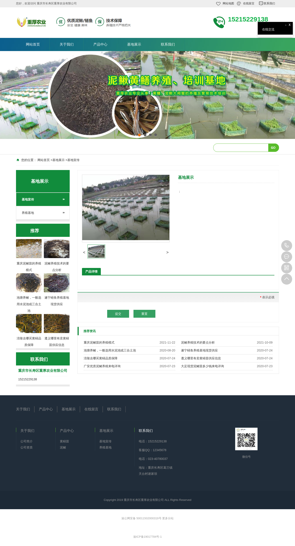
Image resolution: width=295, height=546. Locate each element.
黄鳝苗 (64, 441)
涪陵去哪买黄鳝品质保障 (100, 358)
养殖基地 (28, 212)
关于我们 (67, 44)
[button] (84, 252)
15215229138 (286, 245)
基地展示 (134, 44)
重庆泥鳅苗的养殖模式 (99, 342)
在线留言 (248, 3)
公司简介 (26, 441)
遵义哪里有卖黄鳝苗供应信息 (201, 358)
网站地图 (228, 3)
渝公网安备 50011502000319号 (141, 518)
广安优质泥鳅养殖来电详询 (102, 366)
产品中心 (100, 44)
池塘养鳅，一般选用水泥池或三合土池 (110, 350)
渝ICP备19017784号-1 (147, 536)
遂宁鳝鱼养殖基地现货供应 (199, 350)
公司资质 (26, 447)
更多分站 (168, 518)
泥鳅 (63, 447)
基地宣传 (73, 160)
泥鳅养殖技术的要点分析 (198, 342)
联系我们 (269, 3)
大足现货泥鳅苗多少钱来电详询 (202, 366)
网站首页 (33, 44)
